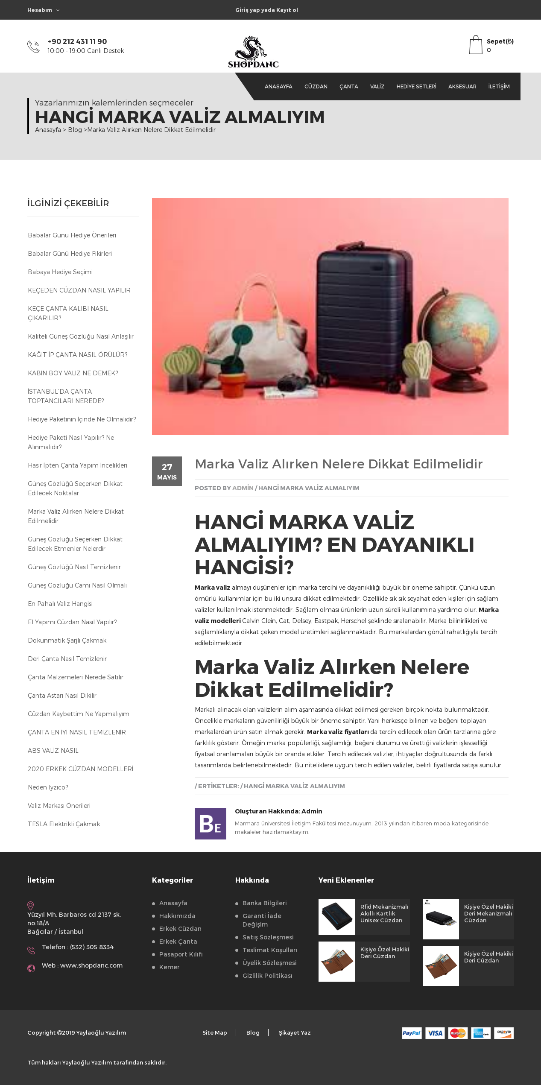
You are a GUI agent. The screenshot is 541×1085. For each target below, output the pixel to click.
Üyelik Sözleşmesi (270, 962)
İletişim (499, 86)
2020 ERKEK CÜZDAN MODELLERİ (80, 768)
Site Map (214, 1032)
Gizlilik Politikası (267, 975)
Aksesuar (462, 86)
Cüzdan (316, 86)
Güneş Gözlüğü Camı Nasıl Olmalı (77, 585)
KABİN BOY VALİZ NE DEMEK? (73, 373)
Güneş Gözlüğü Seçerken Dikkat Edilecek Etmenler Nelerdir (75, 543)
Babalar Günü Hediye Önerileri (72, 235)
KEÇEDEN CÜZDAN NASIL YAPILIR (79, 290)
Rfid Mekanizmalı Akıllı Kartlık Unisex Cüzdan (384, 913)
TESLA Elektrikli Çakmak (64, 824)
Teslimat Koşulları (270, 949)
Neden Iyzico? (48, 787)
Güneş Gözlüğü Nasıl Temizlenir (74, 566)
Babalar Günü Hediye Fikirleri (70, 253)
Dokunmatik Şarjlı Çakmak (67, 640)
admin (243, 487)
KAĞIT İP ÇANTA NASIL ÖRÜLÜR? (77, 354)
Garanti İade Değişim (262, 920)
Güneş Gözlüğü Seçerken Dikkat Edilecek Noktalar (75, 488)
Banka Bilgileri (265, 903)
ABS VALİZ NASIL (53, 750)
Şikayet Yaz (295, 1032)
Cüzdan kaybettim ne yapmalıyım (78, 713)
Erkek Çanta (178, 941)
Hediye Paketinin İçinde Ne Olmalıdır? (82, 419)
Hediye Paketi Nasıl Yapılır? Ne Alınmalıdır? (71, 442)
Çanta (348, 86)
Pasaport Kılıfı (181, 954)
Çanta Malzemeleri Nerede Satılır (75, 677)
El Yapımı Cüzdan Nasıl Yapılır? (72, 622)
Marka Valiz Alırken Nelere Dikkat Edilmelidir (76, 516)
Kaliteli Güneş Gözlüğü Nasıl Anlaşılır (81, 336)
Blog (253, 1032)
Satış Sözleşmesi (268, 937)
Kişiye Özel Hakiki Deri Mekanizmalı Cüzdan (488, 913)
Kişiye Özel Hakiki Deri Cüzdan (384, 952)
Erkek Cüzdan (180, 928)
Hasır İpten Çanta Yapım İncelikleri (77, 465)
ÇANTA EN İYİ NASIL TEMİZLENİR (77, 732)
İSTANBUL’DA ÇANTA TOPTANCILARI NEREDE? (66, 396)
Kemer (169, 967)
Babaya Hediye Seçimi (60, 271)
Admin (311, 811)
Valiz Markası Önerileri (59, 805)
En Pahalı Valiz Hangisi (60, 603)
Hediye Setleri (416, 86)
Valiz (377, 86)
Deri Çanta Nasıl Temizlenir (67, 658)
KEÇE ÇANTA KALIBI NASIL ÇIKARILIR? (68, 313)
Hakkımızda (177, 915)
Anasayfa (278, 86)
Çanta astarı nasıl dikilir (62, 695)
